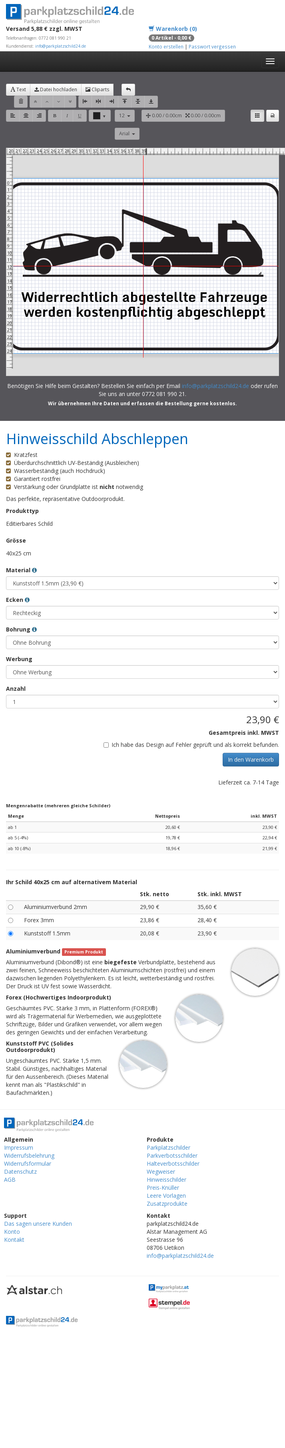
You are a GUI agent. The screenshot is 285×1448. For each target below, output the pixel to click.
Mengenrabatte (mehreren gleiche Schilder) (58, 805)
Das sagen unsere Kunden (38, 1223)
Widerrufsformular (27, 1163)
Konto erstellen (166, 46)
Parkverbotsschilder (172, 1155)
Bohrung (21, 629)
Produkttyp (22, 511)
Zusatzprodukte (167, 1203)
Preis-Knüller (163, 1187)
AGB (10, 1179)
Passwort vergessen (212, 46)
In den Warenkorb (251, 759)
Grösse (16, 540)
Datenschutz (20, 1171)
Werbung (19, 659)
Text (18, 89)
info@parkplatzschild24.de (60, 46)
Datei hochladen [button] (55, 89)
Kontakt (14, 1239)
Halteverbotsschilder (173, 1163)
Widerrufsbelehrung (29, 1155)
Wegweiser (161, 1171)
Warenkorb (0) (173, 28)
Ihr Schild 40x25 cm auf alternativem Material (71, 882)
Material (21, 570)
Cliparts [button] (97, 89)
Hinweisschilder (166, 1179)
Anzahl (16, 688)
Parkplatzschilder (168, 1147)
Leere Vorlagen (166, 1195)
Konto (12, 1231)
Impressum (18, 1147)
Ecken (18, 599)
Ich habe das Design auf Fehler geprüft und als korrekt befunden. (191, 744)
